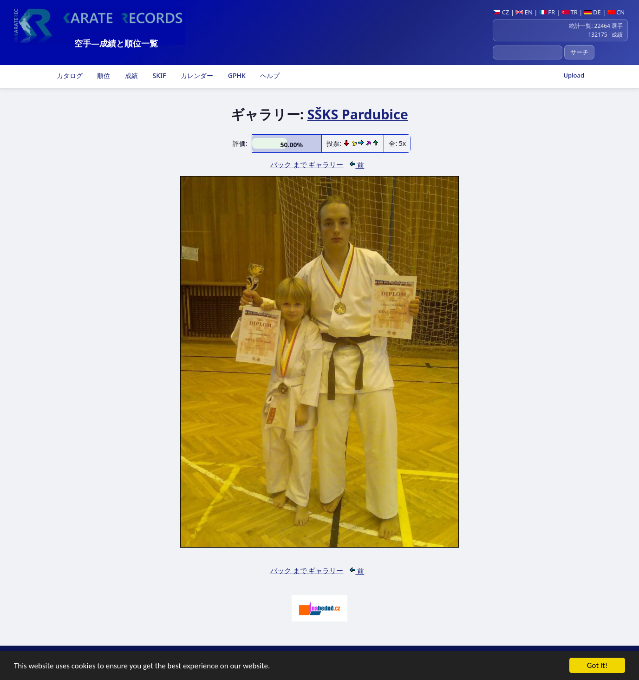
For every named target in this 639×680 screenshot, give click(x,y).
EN (524, 12)
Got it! (597, 666)
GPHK (236, 75)
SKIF (158, 75)
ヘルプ (269, 75)
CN (616, 12)
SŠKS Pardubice (357, 114)
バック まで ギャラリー (307, 164)
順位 (103, 75)
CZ (501, 12)
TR (569, 12)
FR (547, 12)
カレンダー (196, 75)
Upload (573, 75)
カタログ (69, 75)
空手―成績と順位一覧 (116, 43)
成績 (130, 75)
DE (592, 12)
